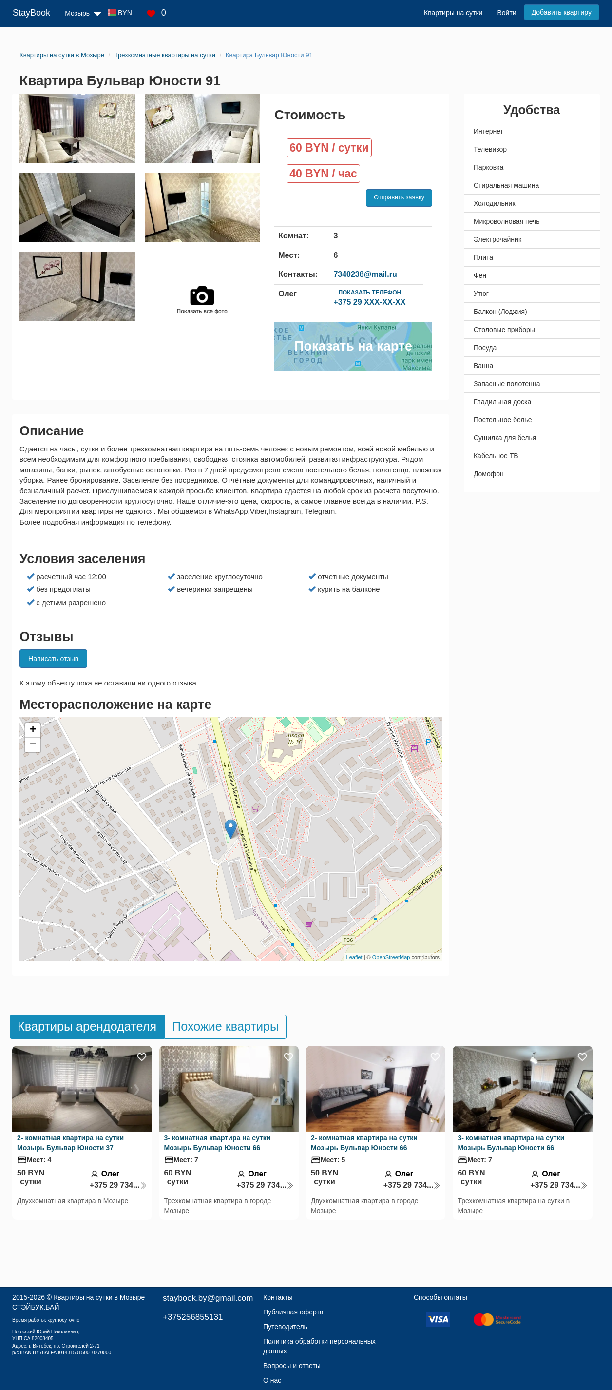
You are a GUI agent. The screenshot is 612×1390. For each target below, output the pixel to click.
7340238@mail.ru (365, 274)
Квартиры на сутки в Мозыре (99, 1297)
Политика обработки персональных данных (319, 1346)
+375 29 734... (118, 1185)
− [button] (33, 745)
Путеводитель (285, 1327)
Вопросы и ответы (292, 1366)
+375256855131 (193, 1317)
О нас (272, 1380)
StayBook (31, 13)
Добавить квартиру (562, 12)
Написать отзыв (53, 659)
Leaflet (354, 957)
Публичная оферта (293, 1312)
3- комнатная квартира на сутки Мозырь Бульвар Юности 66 (217, 1143)
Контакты (277, 1297)
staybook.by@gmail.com (208, 1298)
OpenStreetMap (391, 957)
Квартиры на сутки (453, 13)
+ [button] (33, 730)
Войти (506, 13)
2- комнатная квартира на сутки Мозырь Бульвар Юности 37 (70, 1143)
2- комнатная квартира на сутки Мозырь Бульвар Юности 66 (364, 1143)
